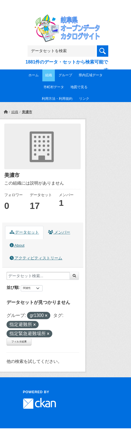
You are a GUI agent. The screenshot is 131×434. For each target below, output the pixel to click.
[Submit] (74, 276)
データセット (24, 232)
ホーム (33, 75)
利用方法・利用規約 (57, 99)
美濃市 (27, 112)
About (17, 245)
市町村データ (53, 87)
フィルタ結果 (19, 341)
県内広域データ (91, 75)
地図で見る (79, 87)
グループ (65, 75)
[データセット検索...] (38, 276)
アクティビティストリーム (36, 258)
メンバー (59, 232)
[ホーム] (6, 112)
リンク (84, 99)
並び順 (12, 287)
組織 (48, 75)
